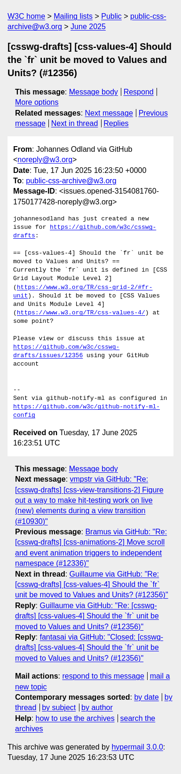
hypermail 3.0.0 (137, 747)
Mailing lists (73, 16)
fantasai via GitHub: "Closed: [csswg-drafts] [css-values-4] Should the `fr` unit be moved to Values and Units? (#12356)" (89, 647)
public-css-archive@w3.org (71, 181)
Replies (115, 123)
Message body (93, 92)
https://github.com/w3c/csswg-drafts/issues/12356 (66, 351)
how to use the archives (75, 718)
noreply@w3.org (44, 160)
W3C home (26, 16)
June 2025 (88, 27)
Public (111, 16)
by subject (59, 707)
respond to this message (103, 676)
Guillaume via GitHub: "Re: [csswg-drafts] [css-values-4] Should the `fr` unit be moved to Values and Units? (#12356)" (91, 584)
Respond (139, 92)
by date (146, 697)
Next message (109, 113)
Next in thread (74, 123)
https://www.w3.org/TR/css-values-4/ (81, 313)
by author (97, 707)
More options (37, 102)
